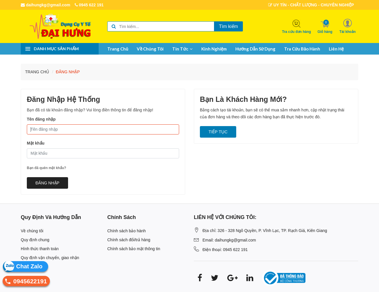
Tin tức (182, 48)
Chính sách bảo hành (126, 231)
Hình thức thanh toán (40, 248)
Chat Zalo (29, 266)
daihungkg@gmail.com (45, 5)
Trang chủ (117, 48)
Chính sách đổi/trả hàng (128, 239)
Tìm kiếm (228, 26)
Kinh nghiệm (214, 48)
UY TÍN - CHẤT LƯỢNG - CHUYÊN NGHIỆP (311, 5)
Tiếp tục (218, 131)
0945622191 (25, 282)
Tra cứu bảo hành (302, 48)
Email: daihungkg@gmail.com (229, 240)
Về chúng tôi (150, 48)
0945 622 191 (89, 5)
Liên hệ (336, 48)
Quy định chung (35, 239)
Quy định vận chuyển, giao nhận (50, 257)
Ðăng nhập (68, 72)
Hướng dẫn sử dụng (255, 48)
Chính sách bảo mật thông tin (133, 248)
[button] (347, 26)
